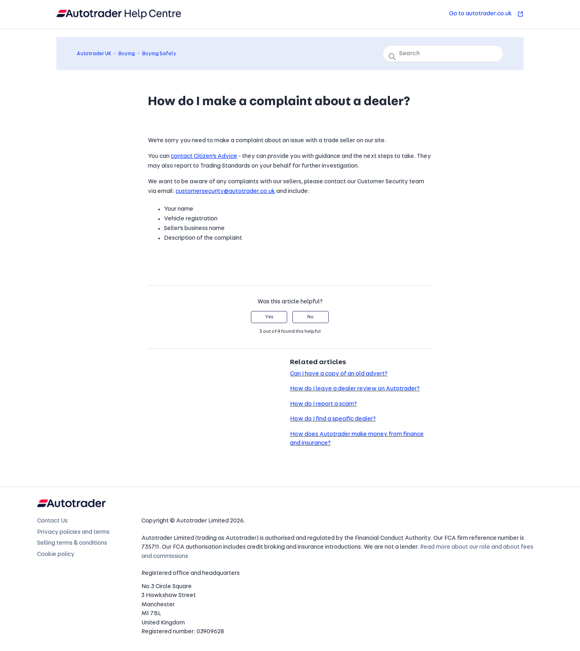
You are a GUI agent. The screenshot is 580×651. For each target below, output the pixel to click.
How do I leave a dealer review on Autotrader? (355, 389)
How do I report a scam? (323, 404)
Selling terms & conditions (72, 543)
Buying (126, 53)
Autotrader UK (94, 53)
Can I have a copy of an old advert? (338, 374)
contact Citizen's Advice (204, 156)
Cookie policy (56, 554)
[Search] (443, 54)
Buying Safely (159, 53)
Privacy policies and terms (73, 532)
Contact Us (52, 521)
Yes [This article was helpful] (269, 317)
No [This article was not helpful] (310, 317)
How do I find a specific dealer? (333, 419)
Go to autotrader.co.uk (486, 14)
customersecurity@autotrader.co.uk (225, 192)
